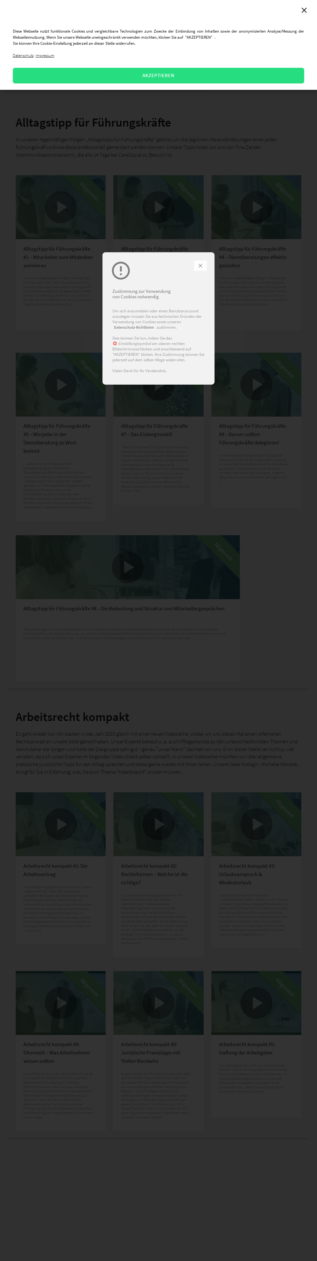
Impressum (45, 55)
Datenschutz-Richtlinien (134, 327)
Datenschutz (23, 55)
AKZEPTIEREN (158, 75)
